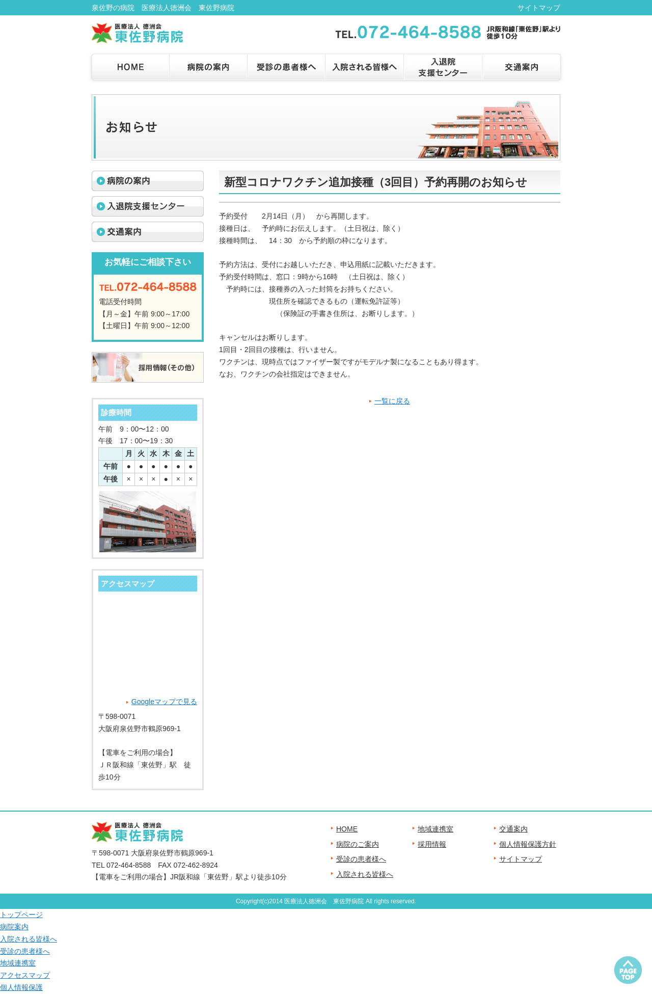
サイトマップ (539, 8)
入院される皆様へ (364, 874)
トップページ (21, 914)
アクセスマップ (25, 975)
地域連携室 (435, 829)
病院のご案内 (357, 844)
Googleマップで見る (164, 701)
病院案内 (14, 927)
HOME (347, 829)
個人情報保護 (21, 987)
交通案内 (513, 829)
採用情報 (432, 844)
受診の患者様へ (361, 859)
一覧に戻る (392, 401)
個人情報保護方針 (527, 844)
